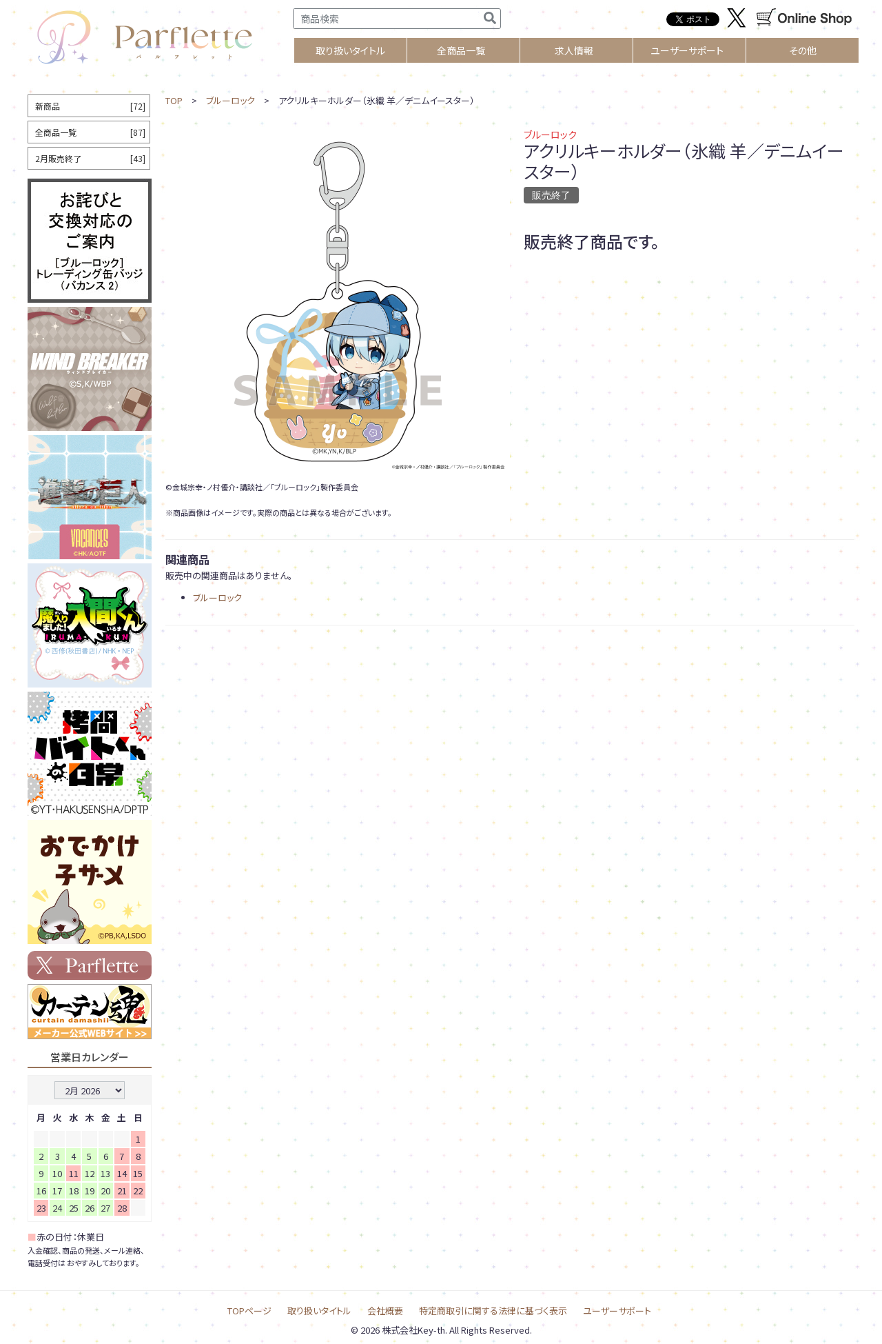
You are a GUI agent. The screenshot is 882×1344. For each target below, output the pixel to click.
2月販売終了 (90, 158)
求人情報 (574, 50)
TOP (174, 100)
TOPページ (249, 1310)
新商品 (90, 106)
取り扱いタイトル (319, 1310)
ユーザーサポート (687, 50)
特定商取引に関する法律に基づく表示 (493, 1310)
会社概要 (385, 1310)
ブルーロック (230, 100)
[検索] (490, 18)
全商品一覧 (461, 50)
